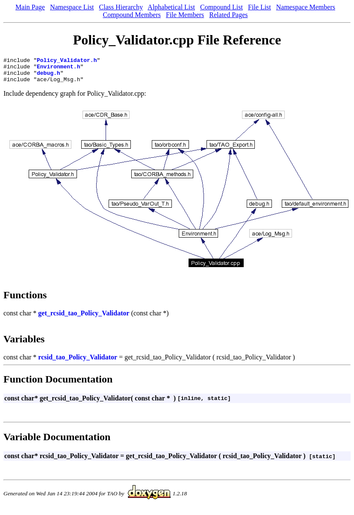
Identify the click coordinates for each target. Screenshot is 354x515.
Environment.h (58, 69)
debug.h (48, 76)
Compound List (221, 7)
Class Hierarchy (121, 7)
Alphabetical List (171, 7)
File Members (185, 14)
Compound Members (132, 14)
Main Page (30, 7)
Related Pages (228, 14)
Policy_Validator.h (67, 61)
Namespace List (72, 7)
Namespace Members (305, 7)
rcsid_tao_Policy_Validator (77, 362)
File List (259, 7)
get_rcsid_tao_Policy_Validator (83, 318)
